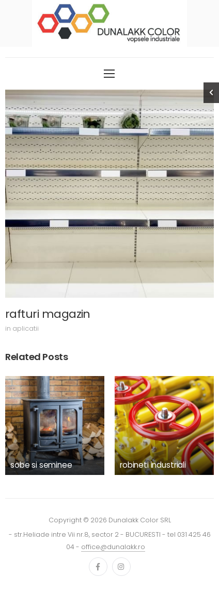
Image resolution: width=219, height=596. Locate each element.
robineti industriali (153, 464)
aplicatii (25, 328)
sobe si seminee (41, 464)
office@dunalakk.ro (113, 546)
